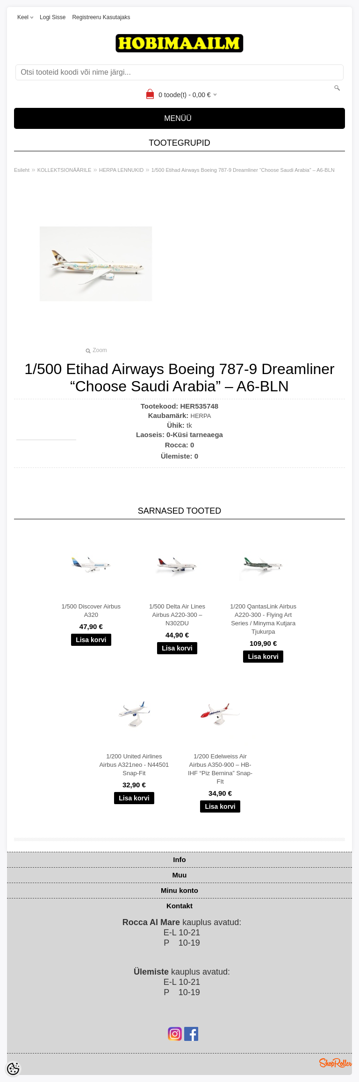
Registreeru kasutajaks (101, 17)
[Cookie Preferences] (13, 1069)
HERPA (201, 415)
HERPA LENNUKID (121, 170)
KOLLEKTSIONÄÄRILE (64, 170)
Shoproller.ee (335, 1063)
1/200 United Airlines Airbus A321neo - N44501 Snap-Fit (134, 765)
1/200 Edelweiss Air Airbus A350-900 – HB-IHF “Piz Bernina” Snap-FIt (220, 769)
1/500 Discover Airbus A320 (91, 610)
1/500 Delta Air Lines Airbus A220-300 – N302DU (177, 615)
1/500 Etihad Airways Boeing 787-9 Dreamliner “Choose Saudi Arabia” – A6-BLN (243, 170)
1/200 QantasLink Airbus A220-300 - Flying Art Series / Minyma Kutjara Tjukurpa (263, 619)
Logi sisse (52, 17)
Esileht (21, 170)
